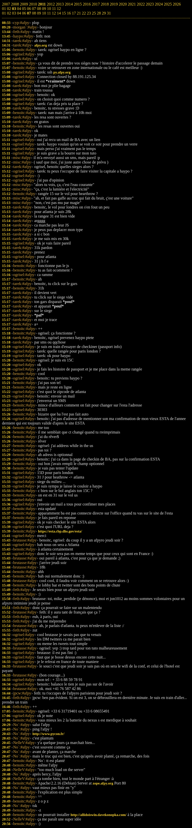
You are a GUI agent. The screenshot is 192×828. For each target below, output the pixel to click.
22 (84, 13)
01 (4, 13)
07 (29, 13)
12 (54, 13)
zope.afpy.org (103, 783)
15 (64, 13)
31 (109, 13)
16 (69, 13)
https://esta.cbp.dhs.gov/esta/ (60, 531)
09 (39, 13)
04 (19, 13)
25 (94, 13)
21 (79, 13)
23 (89, 13)
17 (74, 13)
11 (49, 13)
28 (99, 13)
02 (9, 13)
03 (14, 13)
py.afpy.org (61, 72)
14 (59, 13)
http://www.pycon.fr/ (48, 734)
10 (44, 13)
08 (34, 13)
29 (104, 13)
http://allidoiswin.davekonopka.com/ (98, 815)
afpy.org (40, 45)
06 (24, 13)
